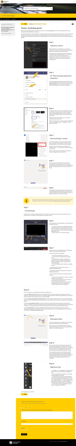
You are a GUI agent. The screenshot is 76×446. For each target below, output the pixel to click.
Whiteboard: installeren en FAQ (37, 310)
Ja (22, 407)
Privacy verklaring (63, 441)
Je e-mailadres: (24, 421)
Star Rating (23, 428)
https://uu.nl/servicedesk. (6, 33)
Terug (25, 23)
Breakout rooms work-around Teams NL (61, 200)
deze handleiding (50, 30)
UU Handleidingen (8, 16)
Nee (28, 407)
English (74, 1)
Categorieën (14, 19)
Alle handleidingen (6, 19)
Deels (25, 407)
